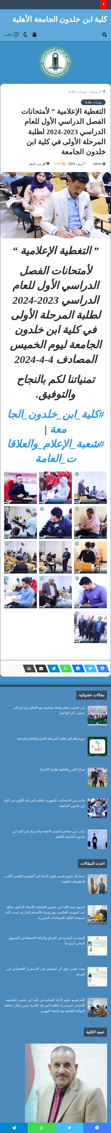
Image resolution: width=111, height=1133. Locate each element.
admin (97, 164)
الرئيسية (98, 92)
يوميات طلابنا (77, 92)
